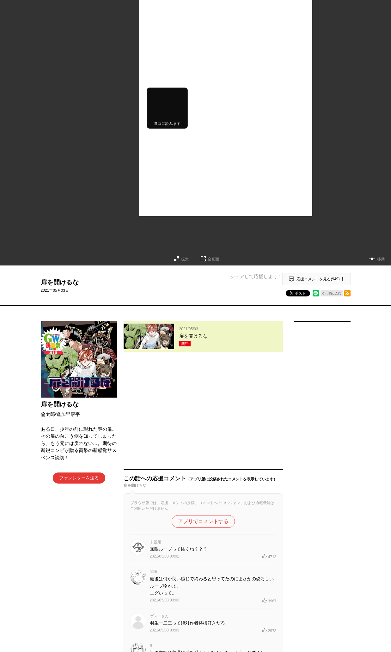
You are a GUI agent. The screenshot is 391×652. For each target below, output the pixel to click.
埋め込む (334, 293)
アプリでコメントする (203, 417)
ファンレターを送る (79, 477)
